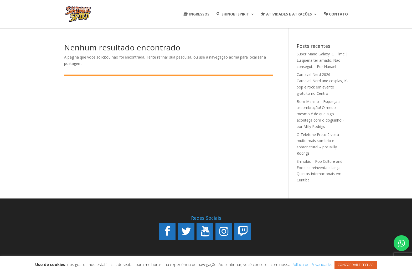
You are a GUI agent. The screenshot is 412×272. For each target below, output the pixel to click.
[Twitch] (242, 231)
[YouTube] (205, 231)
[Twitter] (186, 231)
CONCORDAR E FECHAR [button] (356, 264)
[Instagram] (223, 231)
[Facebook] (167, 231)
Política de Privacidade (311, 264)
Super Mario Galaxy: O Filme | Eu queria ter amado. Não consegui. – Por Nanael (322, 60)
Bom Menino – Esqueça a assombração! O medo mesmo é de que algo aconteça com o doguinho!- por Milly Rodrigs (320, 114)
